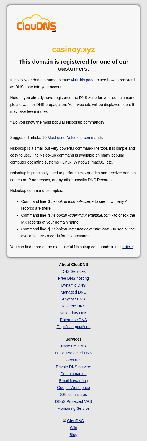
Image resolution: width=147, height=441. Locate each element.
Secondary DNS (73, 313)
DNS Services (73, 271)
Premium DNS (73, 346)
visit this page (83, 80)
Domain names (73, 374)
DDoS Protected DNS (73, 353)
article (127, 247)
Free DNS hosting (73, 278)
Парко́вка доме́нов (73, 327)
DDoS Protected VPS (73, 401)
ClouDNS (75, 421)
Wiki (73, 428)
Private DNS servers (73, 367)
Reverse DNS (74, 306)
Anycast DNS (73, 299)
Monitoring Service (74, 408)
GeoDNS (73, 360)
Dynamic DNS (73, 285)
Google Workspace (73, 387)
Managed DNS (73, 292)
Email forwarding (73, 380)
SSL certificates (73, 394)
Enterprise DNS (73, 320)
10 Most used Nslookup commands (72, 137)
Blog (73, 434)
